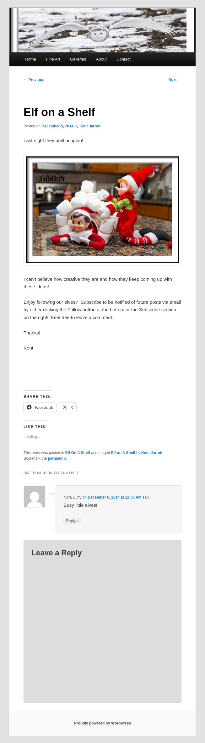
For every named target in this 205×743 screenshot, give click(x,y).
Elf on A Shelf (123, 453)
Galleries (78, 59)
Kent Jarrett (89, 126)
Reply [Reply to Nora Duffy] (72, 521)
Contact (123, 59)
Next (175, 80)
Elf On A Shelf (77, 453)
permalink (57, 458)
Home (30, 59)
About (101, 59)
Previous (34, 80)
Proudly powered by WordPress (102, 723)
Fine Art (53, 59)
